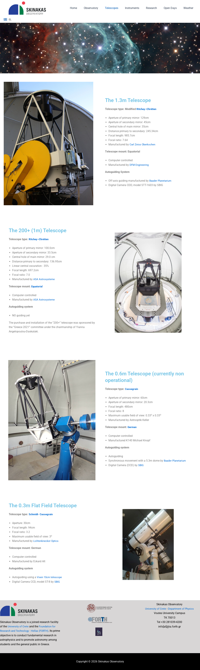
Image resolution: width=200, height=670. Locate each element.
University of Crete (18, 626)
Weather (189, 8)
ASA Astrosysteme (44, 279)
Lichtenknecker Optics (46, 541)
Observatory (98, 8)
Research (154, 8)
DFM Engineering (140, 164)
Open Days (172, 8)
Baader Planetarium (161, 180)
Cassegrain (132, 389)
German (132, 427)
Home (82, 8)
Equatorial (37, 286)
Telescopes (117, 8)
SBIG (141, 465)
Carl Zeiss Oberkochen (143, 144)
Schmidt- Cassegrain (41, 514)
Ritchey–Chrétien (146, 109)
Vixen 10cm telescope (50, 577)
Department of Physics (181, 608)
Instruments (137, 8)
